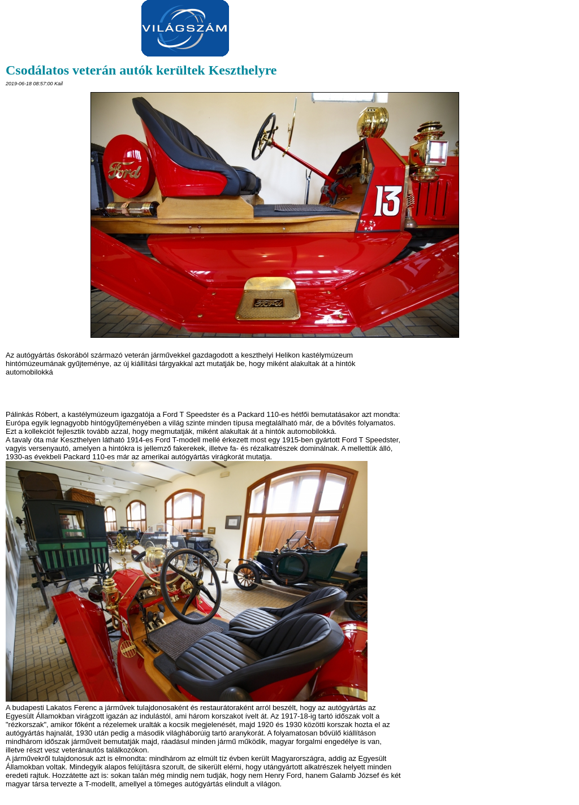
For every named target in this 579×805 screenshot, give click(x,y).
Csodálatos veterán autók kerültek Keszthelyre (141, 70)
